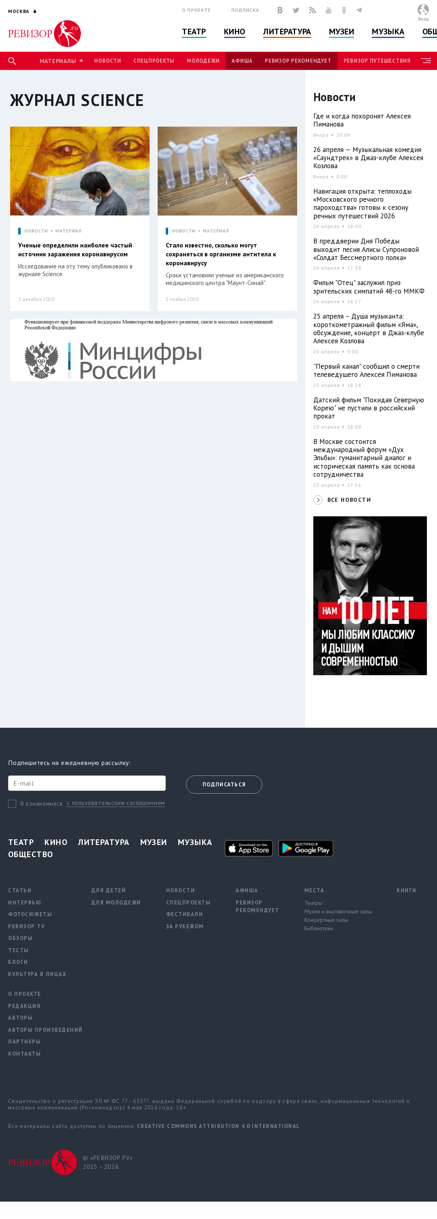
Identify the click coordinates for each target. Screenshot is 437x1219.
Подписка (245, 10)
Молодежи (203, 60)
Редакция (24, 1006)
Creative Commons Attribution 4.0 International (218, 1126)
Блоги (18, 962)
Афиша (242, 60)
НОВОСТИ (36, 231)
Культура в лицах (37, 974)
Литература (287, 31)
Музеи (342, 31)
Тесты (18, 950)
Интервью (24, 902)
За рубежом (185, 926)
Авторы (20, 1017)
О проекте (196, 10)
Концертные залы (326, 919)
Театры (313, 902)
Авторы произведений (45, 1030)
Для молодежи (116, 902)
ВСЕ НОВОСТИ (349, 499)
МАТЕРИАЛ (68, 231)
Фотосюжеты (30, 914)
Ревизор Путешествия (377, 60)
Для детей (108, 890)
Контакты (24, 1053)
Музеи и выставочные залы (338, 911)
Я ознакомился (41, 803)
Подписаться (224, 784)
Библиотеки (318, 928)
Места (314, 890)
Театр (194, 31)
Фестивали (184, 914)
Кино (234, 31)
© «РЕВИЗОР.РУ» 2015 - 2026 (108, 1162)
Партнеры (24, 1041)
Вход (423, 19)
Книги (407, 890)
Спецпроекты (154, 60)
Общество (30, 854)
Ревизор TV (26, 926)
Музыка (388, 31)
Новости (107, 60)
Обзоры (20, 938)
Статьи (20, 890)
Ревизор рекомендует (298, 60)
